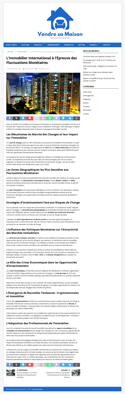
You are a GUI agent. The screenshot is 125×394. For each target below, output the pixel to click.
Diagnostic (69, 45)
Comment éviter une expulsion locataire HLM (99, 56)
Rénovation (87, 110)
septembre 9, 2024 (15, 69)
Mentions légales (37, 389)
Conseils (93, 45)
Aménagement (53, 45)
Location (25, 45)
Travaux (37, 45)
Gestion (81, 45)
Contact (107, 45)
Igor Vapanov (29, 69)
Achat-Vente (11, 45)
